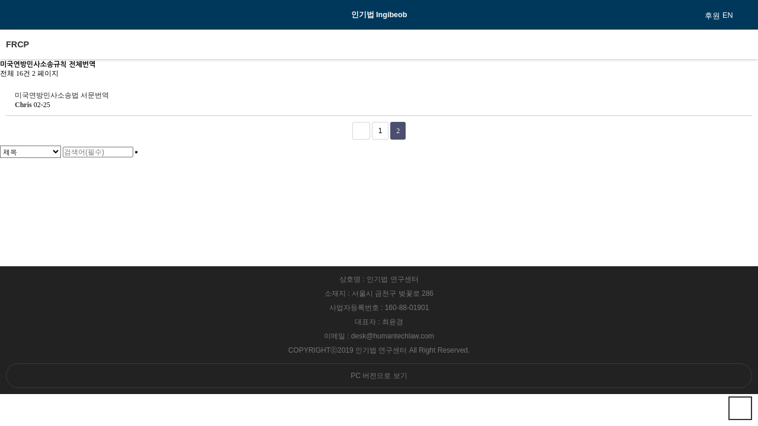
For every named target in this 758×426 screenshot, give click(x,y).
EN (727, 15)
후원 (712, 16)
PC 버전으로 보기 (379, 376)
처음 (361, 131)
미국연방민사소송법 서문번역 (62, 95)
